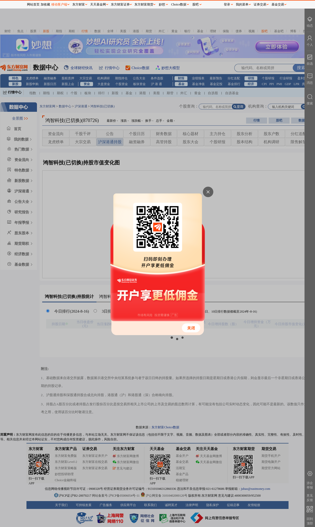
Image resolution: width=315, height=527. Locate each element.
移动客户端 (59, 4)
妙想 (162, 4)
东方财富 (78, 4)
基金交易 (277, 4)
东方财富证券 (120, 4)
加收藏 (45, 4)
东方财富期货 (143, 4)
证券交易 (260, 4)
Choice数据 (178, 4)
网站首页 (33, 4)
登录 (227, 4)
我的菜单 (242, 4)
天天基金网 (98, 4)
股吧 (195, 4)
